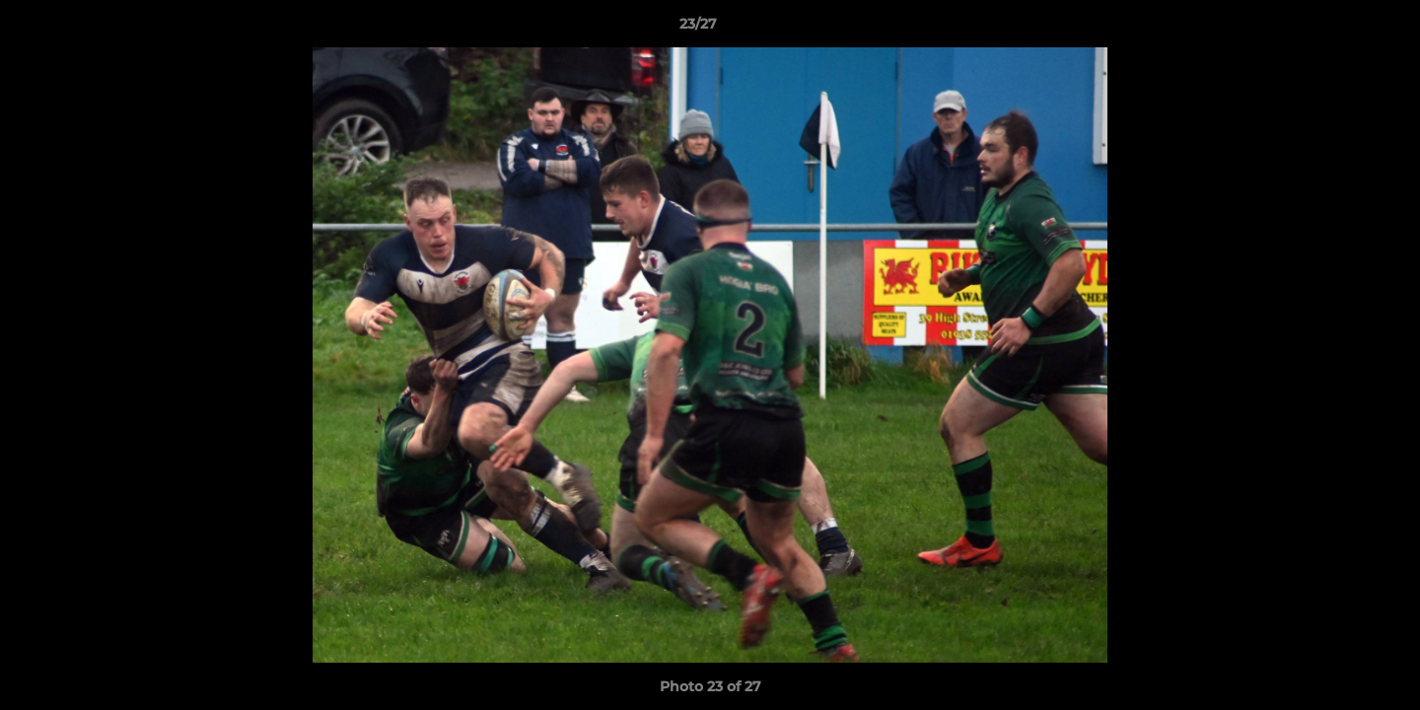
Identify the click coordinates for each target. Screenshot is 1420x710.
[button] (1337, 28)
